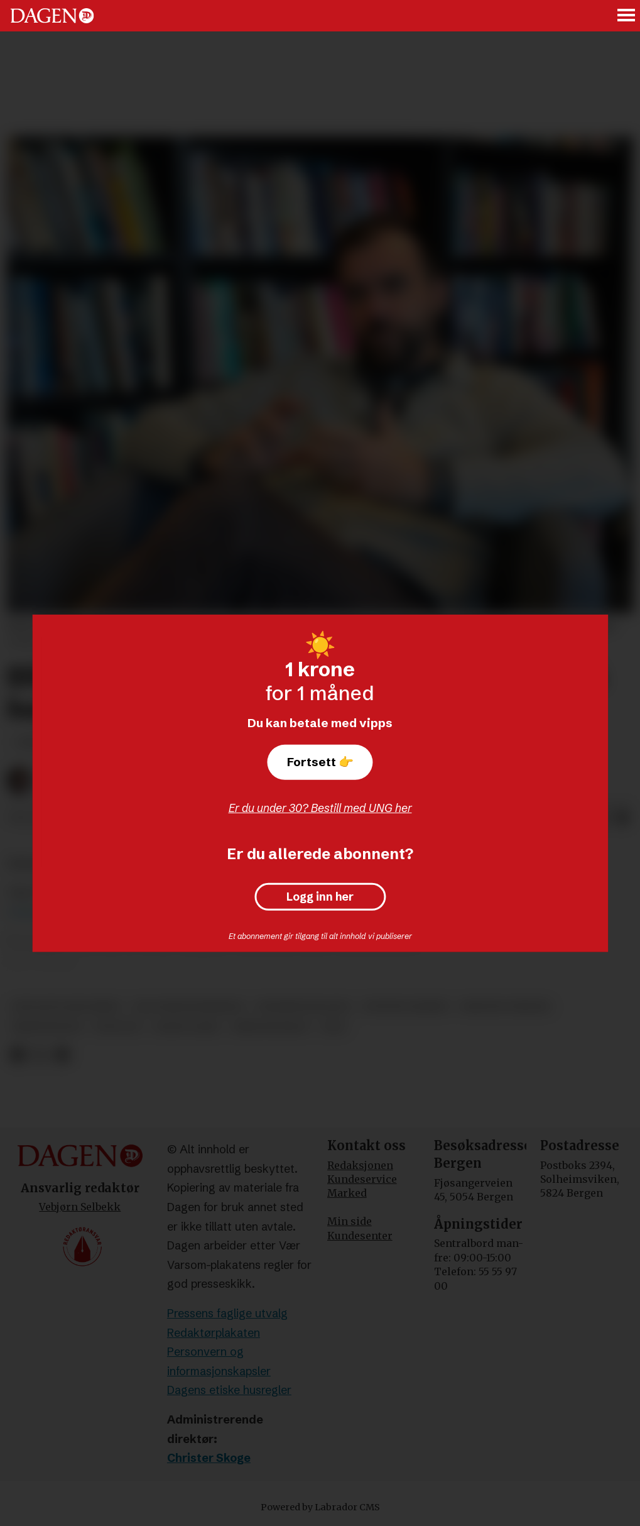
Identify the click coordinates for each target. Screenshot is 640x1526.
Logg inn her (320, 897)
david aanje (186, 1027)
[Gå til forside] (52, 15)
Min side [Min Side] (349, 1221)
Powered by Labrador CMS (320, 1507)
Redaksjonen (360, 1165)
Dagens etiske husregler (229, 1390)
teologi (117, 1027)
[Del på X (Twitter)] (40, 1055)
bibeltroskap (271, 1027)
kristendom (46, 1027)
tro (333, 1027)
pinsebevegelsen (303, 1006)
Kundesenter (360, 1235)
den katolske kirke (66, 1006)
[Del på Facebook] (17, 1055)
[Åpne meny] (627, 16)
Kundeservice (362, 1179)
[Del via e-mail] (622, 818)
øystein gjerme (406, 1006)
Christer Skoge (209, 1458)
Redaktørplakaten (213, 1333)
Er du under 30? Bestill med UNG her (320, 808)
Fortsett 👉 (320, 761)
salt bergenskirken (189, 1006)
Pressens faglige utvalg (227, 1313)
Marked (347, 1193)
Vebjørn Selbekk (80, 1206)
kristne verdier (505, 1006)
